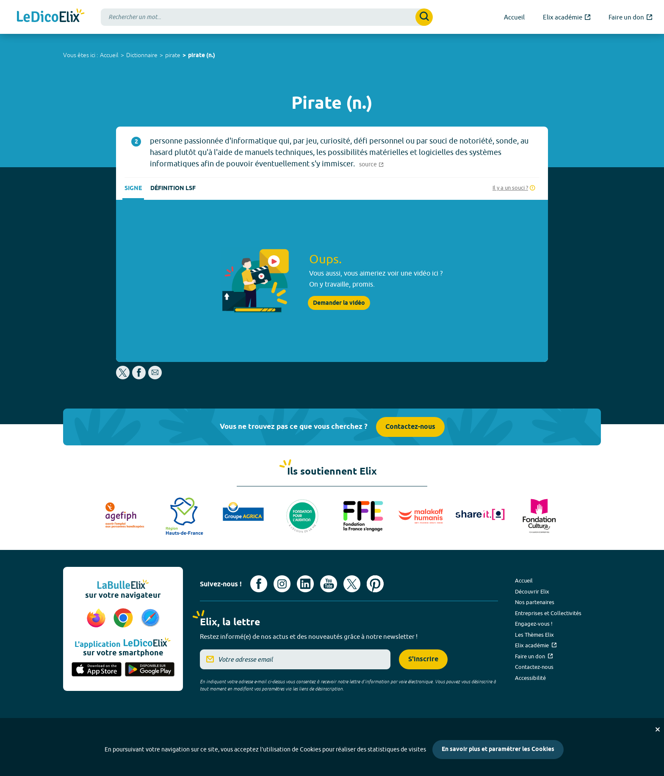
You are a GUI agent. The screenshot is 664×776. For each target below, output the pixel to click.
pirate (172, 55)
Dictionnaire (142, 55)
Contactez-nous (410, 427)
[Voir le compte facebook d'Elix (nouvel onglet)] (258, 583)
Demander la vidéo (339, 303)
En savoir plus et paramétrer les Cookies (498, 750)
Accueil (109, 55)
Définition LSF (173, 189)
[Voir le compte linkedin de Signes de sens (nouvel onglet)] (305, 583)
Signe (133, 189)
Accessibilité (530, 677)
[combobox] (267, 17)
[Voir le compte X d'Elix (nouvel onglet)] (351, 583)
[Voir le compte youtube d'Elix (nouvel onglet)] (328, 583)
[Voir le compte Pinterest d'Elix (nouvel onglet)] (375, 583)
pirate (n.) (201, 56)
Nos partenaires (534, 602)
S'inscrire (423, 659)
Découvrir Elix (532, 591)
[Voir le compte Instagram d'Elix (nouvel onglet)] (282, 583)
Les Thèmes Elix (534, 634)
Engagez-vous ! (534, 623)
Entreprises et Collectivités (548, 613)
